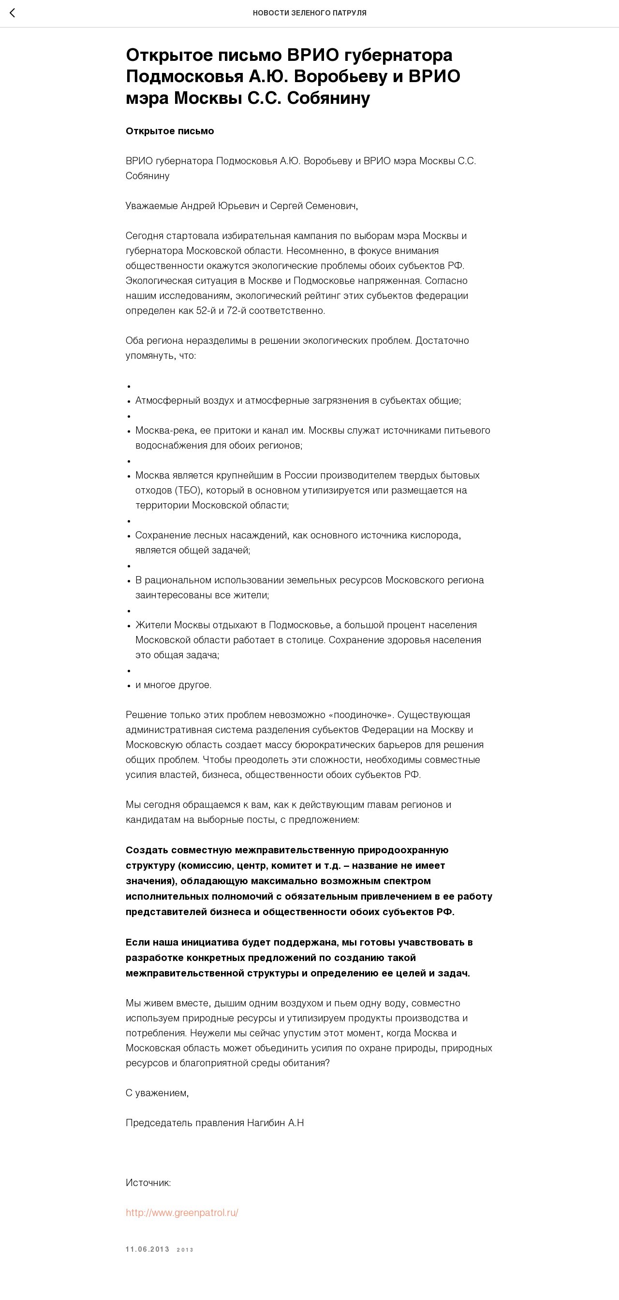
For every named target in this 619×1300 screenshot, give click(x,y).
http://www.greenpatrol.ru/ (182, 1213)
